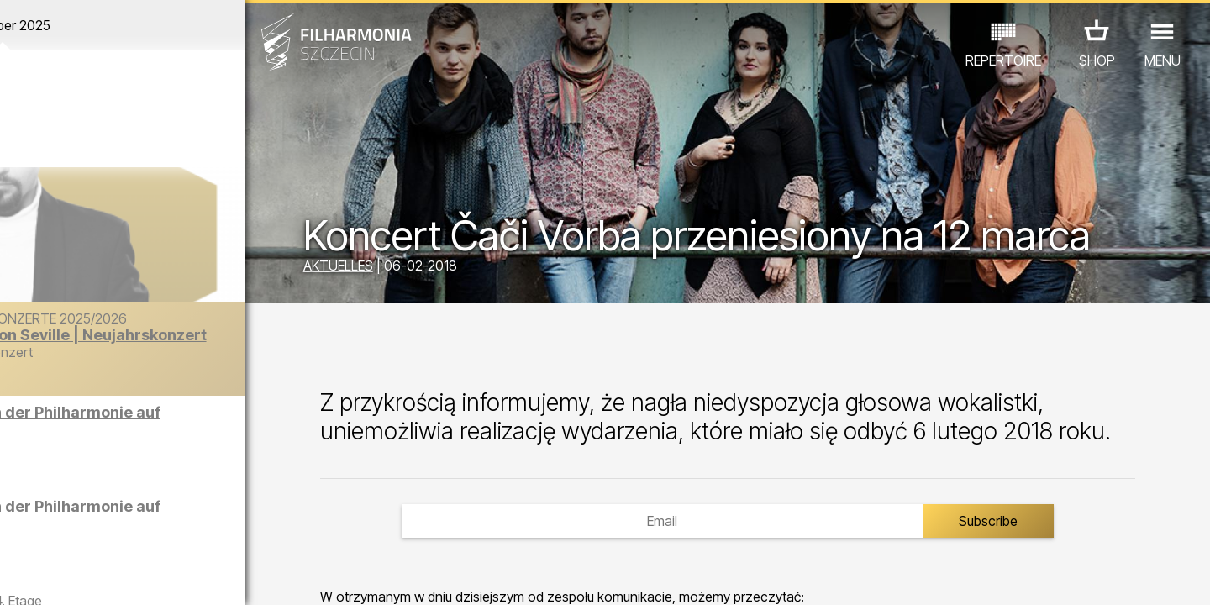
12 (287, 576)
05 (116, 576)
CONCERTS (76, 508)
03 (68, 576)
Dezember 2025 (157, 25)
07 (165, 576)
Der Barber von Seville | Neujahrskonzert (187, 360)
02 (42, 576)
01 (18, 576)
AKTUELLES (403, 267)
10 (238, 576)
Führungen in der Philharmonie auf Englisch (196, 427)
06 (141, 576)
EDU (143, 508)
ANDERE (153, 531)
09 (214, 576)
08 (190, 576)
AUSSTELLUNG (220, 508)
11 (263, 576)
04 (92, 576)
